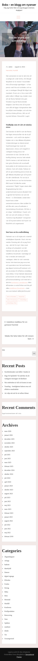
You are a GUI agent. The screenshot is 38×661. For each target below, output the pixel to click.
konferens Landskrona (19, 282)
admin (10, 67)
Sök (3, 350)
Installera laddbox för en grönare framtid (15, 323)
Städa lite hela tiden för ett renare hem (19, 337)
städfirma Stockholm (17, 288)
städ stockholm (12, 300)
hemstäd (21, 296)
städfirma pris (11, 303)
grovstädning (11, 296)
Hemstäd (9, 70)
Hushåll (15, 70)
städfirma (23, 300)
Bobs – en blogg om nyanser (19, 4)
